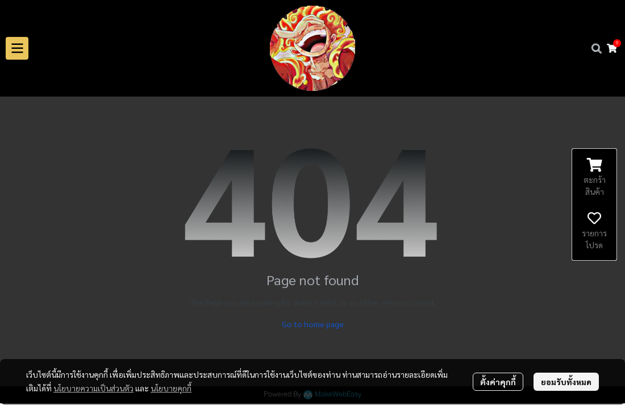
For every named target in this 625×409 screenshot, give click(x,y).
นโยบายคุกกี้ (171, 388)
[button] (597, 48)
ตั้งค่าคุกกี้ (498, 382)
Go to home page (313, 324)
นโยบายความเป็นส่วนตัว (93, 388)
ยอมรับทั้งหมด (566, 382)
